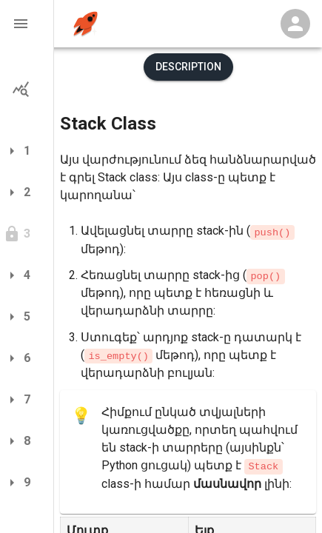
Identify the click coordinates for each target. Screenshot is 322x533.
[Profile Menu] (295, 23)
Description (188, 67)
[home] (85, 24)
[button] (26, 23)
